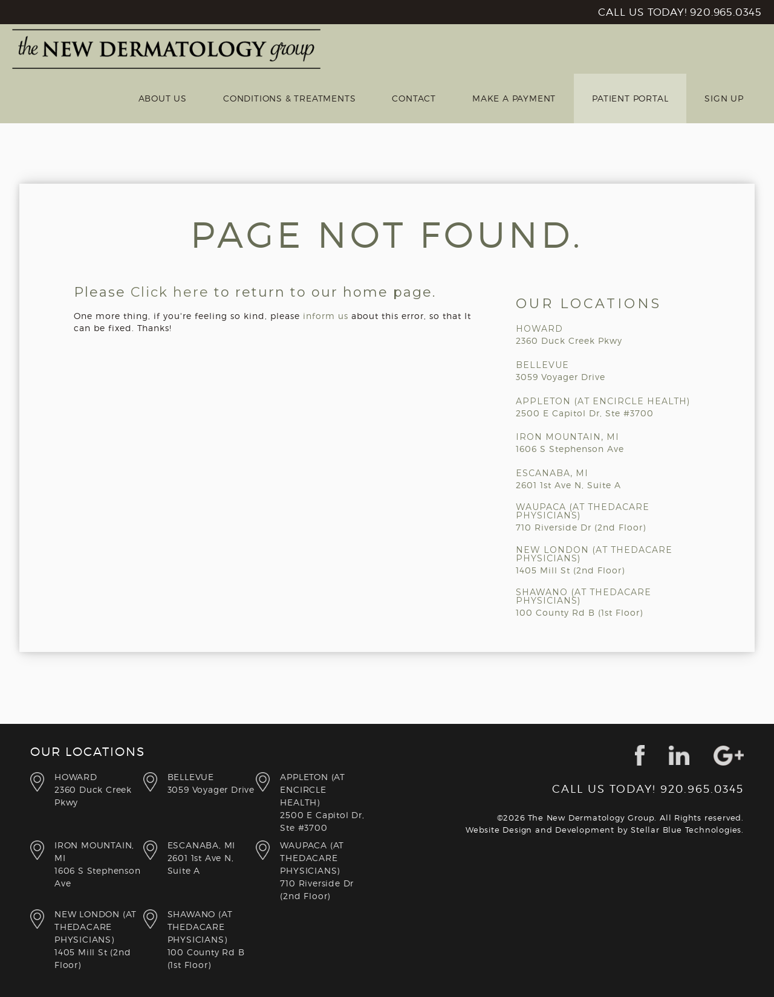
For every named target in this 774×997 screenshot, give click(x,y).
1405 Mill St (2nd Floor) (98, 939)
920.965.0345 (726, 12)
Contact (414, 98)
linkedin (679, 755)
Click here (170, 292)
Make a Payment (514, 98)
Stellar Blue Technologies (686, 829)
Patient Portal (630, 98)
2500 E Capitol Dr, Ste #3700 (324, 801)
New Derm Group (166, 49)
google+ (729, 755)
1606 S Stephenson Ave (98, 863)
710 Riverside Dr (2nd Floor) (324, 870)
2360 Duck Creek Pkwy (98, 788)
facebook (640, 755)
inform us (325, 316)
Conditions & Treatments (289, 98)
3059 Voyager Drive (211, 782)
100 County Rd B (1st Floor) (211, 939)
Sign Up (724, 98)
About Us (162, 98)
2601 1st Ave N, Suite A (211, 857)
